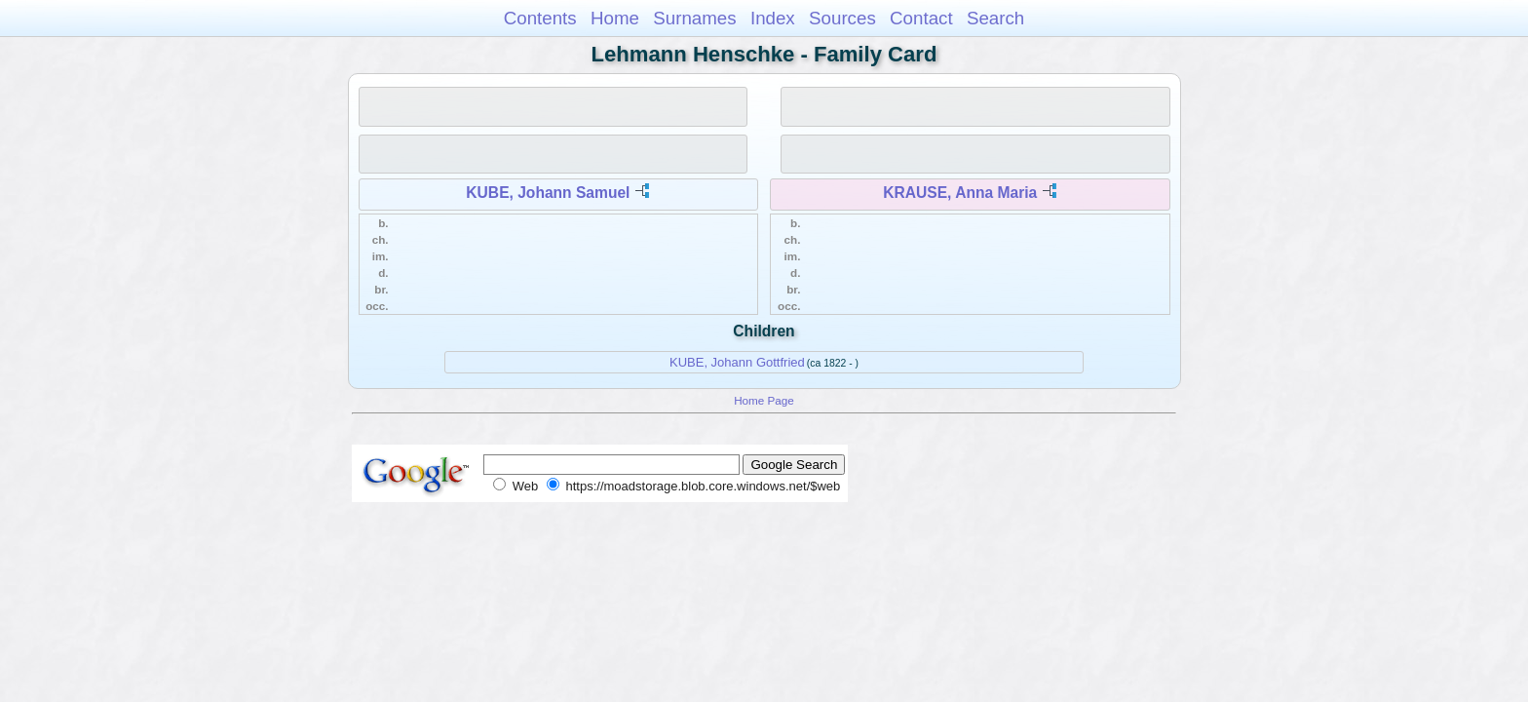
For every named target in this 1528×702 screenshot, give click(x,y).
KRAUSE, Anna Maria (960, 192)
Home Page (764, 400)
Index (772, 18)
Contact (921, 18)
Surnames (694, 18)
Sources (842, 18)
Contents (540, 18)
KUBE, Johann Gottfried (737, 362)
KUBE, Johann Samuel (548, 192)
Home (615, 18)
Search (995, 18)
